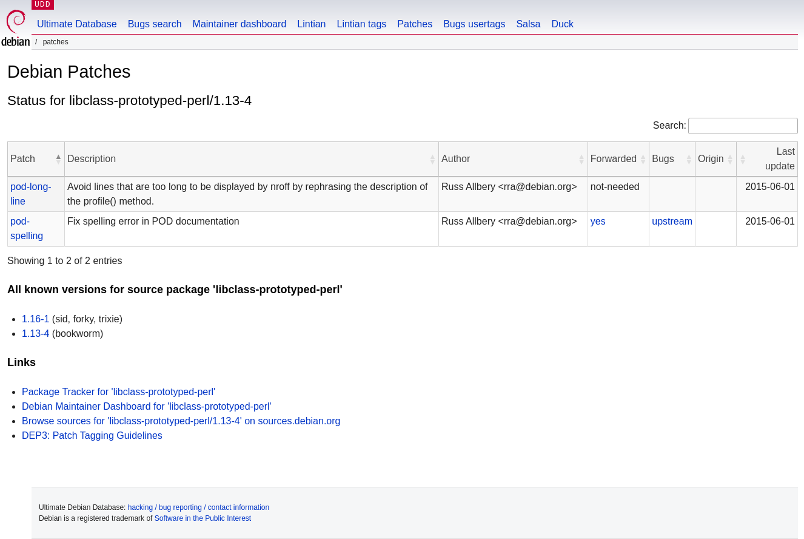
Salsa (528, 24)
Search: (669, 125)
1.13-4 (35, 333)
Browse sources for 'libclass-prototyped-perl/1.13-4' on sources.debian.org (181, 421)
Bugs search (155, 24)
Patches (414, 24)
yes (598, 221)
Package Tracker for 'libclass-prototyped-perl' (118, 392)
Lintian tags (361, 24)
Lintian (311, 24)
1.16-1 (35, 319)
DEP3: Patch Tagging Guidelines (92, 435)
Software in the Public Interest (203, 518)
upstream (672, 221)
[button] (58, 159)
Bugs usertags (474, 24)
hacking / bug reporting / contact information (198, 507)
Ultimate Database (77, 24)
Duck (562, 24)
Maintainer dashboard (240, 24)
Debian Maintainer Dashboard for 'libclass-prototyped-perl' (147, 406)
